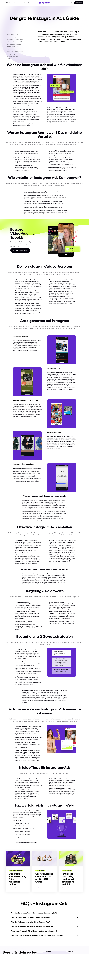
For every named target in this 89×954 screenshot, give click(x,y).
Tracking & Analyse (11, 54)
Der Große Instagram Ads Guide (24, 8)
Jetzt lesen (12, 887)
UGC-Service (18, 2)
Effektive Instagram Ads (13, 46)
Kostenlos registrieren (20, 250)
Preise (25, 2)
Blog (12, 8)
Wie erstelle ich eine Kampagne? (15, 39)
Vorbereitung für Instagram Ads (14, 41)
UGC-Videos (9, 2)
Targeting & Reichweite (12, 49)
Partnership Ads (58, 513)
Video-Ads (25, 798)
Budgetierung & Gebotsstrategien (15, 51)
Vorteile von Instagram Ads (13, 37)
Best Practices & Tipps (12, 56)
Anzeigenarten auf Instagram (14, 44)
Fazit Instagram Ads (11, 58)
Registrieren (79, 2)
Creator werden (32, 2)
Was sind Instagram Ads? (13, 34)
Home (7, 8)
